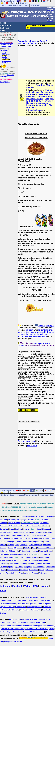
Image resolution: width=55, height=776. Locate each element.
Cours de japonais (44, 604)
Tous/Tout (24, 570)
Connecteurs (37, 526)
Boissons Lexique (34, 99)
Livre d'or (4, 57)
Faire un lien (5, 62)
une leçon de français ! (7, 76)
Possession (4, 560)
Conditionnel (5, 526)
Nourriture (41, 85)
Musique (50, 548)
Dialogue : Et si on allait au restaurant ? (40, 100)
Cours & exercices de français (32, 42)
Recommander (6, 59)
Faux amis (4, 535)
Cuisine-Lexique (44, 97)
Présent (23, 563)
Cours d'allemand (46, 600)
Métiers (23, 551)
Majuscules (18, 548)
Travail (41, 570)
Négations (13, 554)
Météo (29, 551)
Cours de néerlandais (8, 604)
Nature (35, 551)
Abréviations (25, 516)
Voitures (27, 573)
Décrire (9, 532)
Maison (10, 548)
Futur (11, 538)
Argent (18, 520)
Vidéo (2, 573)
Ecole (28, 532)
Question (46, 563)
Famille (50, 532)
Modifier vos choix (37, 632)
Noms (49, 551)
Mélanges (3, 551)
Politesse (35, 557)
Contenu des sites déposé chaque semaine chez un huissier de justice (27, 629)
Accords (34, 516)
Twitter (27, 586)
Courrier (26, 529)
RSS (35, 586)
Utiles (2, 30)
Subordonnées (38, 567)
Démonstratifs (19, 532)
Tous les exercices (26, 441)
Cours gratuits (7, 491)
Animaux (11, 520)
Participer (4, 28)
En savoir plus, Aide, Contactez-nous (36, 619)
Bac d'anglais (36, 610)
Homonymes (27, 541)
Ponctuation (44, 557)
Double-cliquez (35, 110)
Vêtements (43, 573)
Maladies (27, 548)
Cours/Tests (5, 25)
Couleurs (18, 529)
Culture (23, 3)
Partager (50, 326)
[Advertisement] (36, 61)
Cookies (26, 632)
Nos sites (35, 5)
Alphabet (3, 520)
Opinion (21, 554)
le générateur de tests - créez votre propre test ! (35, 331)
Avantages (4, 50)
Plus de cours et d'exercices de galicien (36, 333)
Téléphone (49, 570)
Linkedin (43, 586)
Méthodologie (13, 551)
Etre (32, 532)
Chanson (3, 523)
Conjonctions (26, 526)
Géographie (11, 541)
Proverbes (4, 563)
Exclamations (41, 532)
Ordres (27, 554)
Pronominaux (22, 560)
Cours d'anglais (32, 597)
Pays (22, 557)
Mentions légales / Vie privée (10, 632)
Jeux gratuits (4, 81)
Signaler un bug (6, 61)
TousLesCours (14, 5)
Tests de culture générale (26, 604)
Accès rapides (6, 54)
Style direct (19, 567)
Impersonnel (38, 541)
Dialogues (46, 529)
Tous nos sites (46, 495)
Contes (46, 526)
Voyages (35, 573)
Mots (34, 548)
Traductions (33, 570)
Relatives (3, 567)
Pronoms (32, 560)
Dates (39, 529)
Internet (3, 545)
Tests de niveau (13, 570)
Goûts (28, 538)
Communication (14, 523)
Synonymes (50, 567)
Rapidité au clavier (7, 607)
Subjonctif (28, 567)
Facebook (17, 586)
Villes (21, 573)
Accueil (3, 23)
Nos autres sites (5, 82)
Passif (11, 557)
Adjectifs (42, 516)
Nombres (42, 551)
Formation (4, 538)
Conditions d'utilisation (9, 622)
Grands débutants (48, 538)
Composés (44, 523)
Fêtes (16, 538)
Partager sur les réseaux (13, 641)
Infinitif (46, 541)
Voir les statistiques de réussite (32, 336)
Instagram (5, 586)
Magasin (3, 548)
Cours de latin (20, 607)
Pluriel (28, 557)
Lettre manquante (35, 545)
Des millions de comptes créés (6, 44)
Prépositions (14, 563)
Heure (19, 541)
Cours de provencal (34, 607)
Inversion (10, 545)
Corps (11, 529)
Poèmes (13, 560)
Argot (24, 520)
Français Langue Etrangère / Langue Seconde (26, 535)
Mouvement (41, 548)
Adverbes (50, 516)
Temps (3, 570)
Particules (4, 557)
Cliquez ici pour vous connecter (7, 39)
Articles (31, 520)
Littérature (47, 545)
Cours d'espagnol (19, 600)
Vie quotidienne (11, 573)
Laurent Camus (15, 619)
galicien (29, 330)
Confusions (15, 526)
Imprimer (4, 55)
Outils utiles (24, 610)
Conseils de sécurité (27, 622)
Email (3, 590)
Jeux (3, 5)
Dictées (3, 532)
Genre (22, 538)
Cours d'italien (32, 600)
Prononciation (42, 560)
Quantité (39, 563)
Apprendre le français (28, 41)
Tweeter (41, 326)
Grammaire (36, 538)
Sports (10, 567)
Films (46, 535)
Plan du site (5, 58)
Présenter (30, 563)
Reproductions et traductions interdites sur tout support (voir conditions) (27, 626)
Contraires (4, 529)
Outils (25, 5)
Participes (46, 554)
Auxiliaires (45, 520)
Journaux (24, 545)
